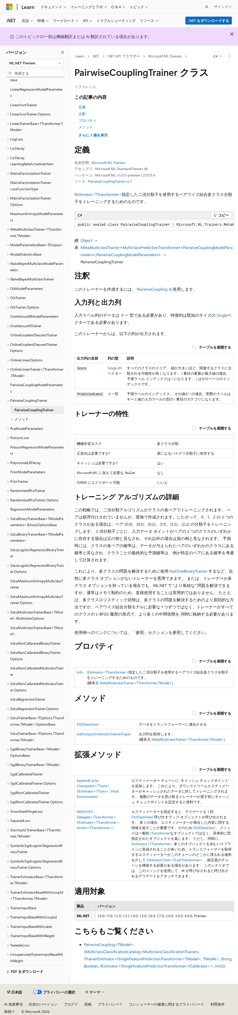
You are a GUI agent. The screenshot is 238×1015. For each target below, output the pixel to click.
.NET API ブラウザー (124, 56)
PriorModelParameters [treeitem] (27, 471)
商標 (7, 1011)
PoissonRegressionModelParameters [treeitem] (37, 450)
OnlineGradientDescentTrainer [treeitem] (33, 335)
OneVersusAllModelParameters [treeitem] (34, 316)
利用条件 (217, 1004)
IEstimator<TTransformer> (98, 194)
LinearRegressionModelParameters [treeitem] (36, 92)
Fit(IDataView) (87, 724)
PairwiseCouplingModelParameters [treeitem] (36, 388)
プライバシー (108, 1004)
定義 (82, 106)
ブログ (69, 1004)
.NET (95, 56)
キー (124, 315)
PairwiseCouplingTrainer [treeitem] (33, 409)
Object (86, 240)
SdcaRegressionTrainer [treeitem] (27, 699)
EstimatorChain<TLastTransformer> (174, 859)
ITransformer (160, 833)
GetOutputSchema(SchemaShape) (104, 733)
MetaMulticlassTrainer (100, 247)
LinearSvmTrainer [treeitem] (23, 104)
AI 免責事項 (13, 1004)
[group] (154, 225)
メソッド (85, 127)
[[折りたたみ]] (62, 52)
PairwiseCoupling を (155, 289)
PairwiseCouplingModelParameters (127, 254)
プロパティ (87, 120)
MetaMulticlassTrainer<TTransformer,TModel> (136, 682)
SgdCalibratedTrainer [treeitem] (26, 774)
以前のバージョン (43, 1004)
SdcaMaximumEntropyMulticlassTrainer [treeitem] (36, 584)
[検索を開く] (207, 6)
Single (222, 315)
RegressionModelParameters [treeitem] (32, 509)
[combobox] (35, 63)
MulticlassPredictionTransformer (151, 247)
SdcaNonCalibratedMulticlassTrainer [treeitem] (36, 671)
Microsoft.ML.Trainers (165, 56)
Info (80, 672)
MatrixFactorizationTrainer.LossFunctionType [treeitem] (31, 185)
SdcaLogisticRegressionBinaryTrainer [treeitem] (37, 553)
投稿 (88, 1004)
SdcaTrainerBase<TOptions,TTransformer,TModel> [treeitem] (37, 736)
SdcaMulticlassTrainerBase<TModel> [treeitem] (36, 630)
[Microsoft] (9, 7)
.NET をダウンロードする (208, 20)
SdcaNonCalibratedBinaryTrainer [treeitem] (35, 643)
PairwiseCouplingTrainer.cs (108, 181)
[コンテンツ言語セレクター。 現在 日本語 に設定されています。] (14, 992)
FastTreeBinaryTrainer (188, 571)
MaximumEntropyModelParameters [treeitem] (36, 216)
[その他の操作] (229, 56)
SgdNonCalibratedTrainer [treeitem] (29, 792)
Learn (79, 56)
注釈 (82, 113)
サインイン (223, 6)
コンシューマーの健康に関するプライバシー (164, 1004)
